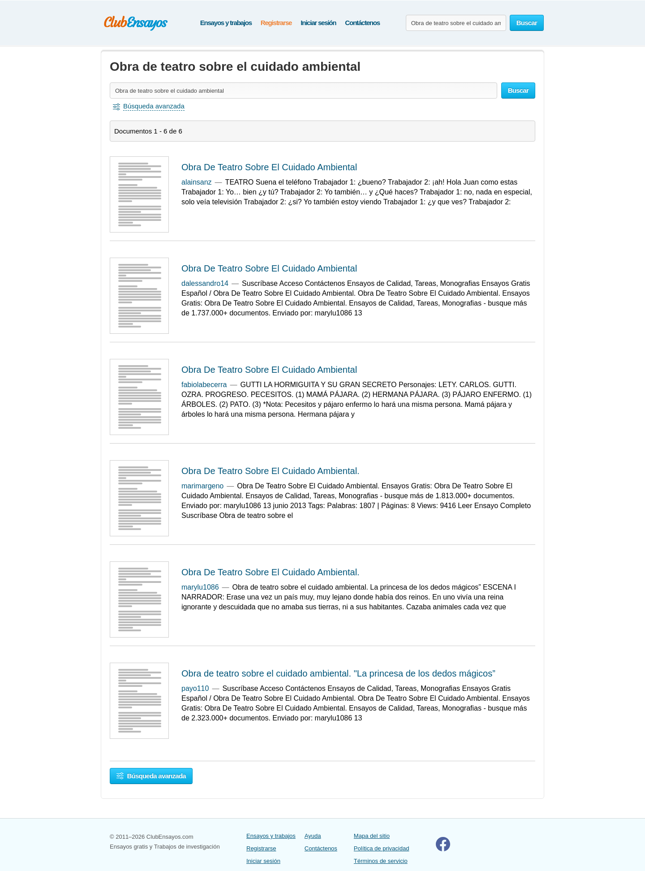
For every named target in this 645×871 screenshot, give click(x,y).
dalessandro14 (204, 283)
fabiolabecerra (204, 384)
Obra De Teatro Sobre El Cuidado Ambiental (269, 167)
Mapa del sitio (372, 835)
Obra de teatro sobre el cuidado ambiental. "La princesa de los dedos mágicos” (338, 673)
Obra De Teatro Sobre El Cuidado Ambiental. (270, 471)
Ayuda (313, 835)
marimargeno (202, 486)
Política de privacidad (381, 848)
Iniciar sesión (318, 22)
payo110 (195, 688)
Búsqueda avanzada (151, 776)
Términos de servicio (381, 861)
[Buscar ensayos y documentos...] (456, 23)
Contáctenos (362, 22)
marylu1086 (200, 587)
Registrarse (276, 22)
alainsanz (196, 182)
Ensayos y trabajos (226, 22)
